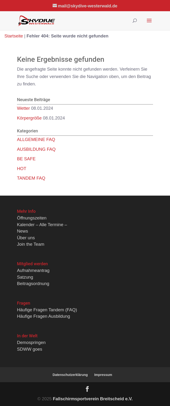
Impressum (103, 375)
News (22, 231)
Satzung (25, 277)
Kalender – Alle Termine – (42, 224)
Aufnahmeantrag (33, 270)
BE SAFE (26, 158)
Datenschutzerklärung (70, 375)
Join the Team (30, 244)
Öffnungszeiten (31, 217)
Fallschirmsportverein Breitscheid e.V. (93, 398)
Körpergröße (29, 117)
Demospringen (31, 342)
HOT (21, 168)
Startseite (13, 35)
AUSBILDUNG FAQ (36, 149)
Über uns (26, 237)
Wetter (23, 108)
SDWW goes (29, 349)
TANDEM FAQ (31, 178)
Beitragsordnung (33, 283)
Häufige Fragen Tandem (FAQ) (47, 309)
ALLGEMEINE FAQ (36, 139)
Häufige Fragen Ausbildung (43, 316)
